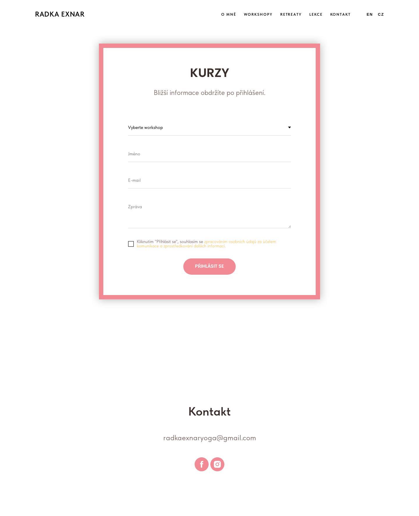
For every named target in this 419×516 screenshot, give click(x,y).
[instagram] (217, 464)
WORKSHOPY (258, 14)
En (370, 14)
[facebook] (202, 464)
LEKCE (316, 14)
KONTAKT (340, 14)
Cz (381, 14)
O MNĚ (228, 14)
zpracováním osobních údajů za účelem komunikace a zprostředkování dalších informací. (206, 244)
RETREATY (291, 14)
